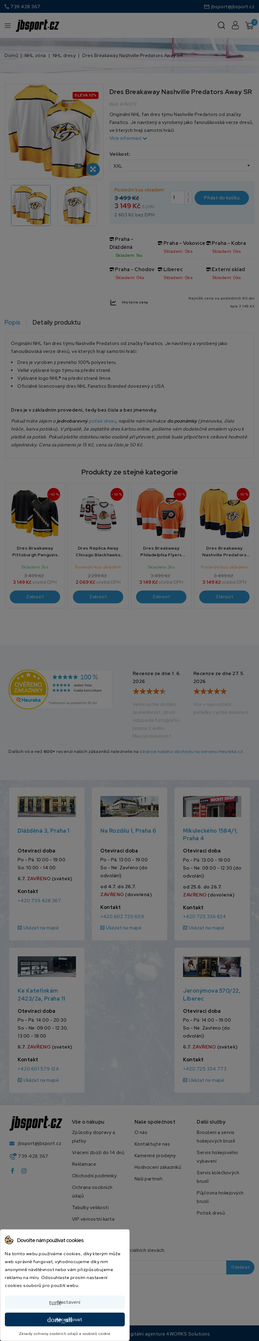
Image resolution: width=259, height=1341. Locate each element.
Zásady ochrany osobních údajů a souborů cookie (65, 1333)
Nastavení (64, 1302)
